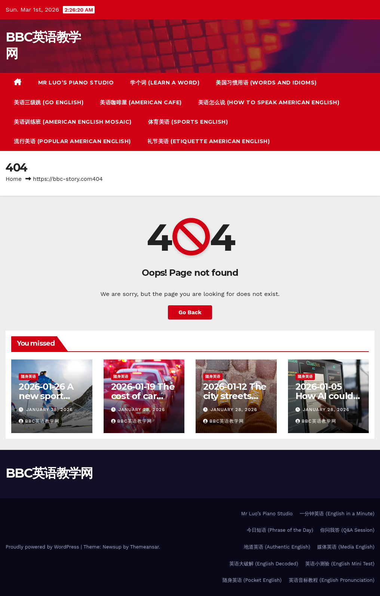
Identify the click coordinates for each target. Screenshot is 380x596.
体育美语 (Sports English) (188, 121)
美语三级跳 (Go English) (48, 102)
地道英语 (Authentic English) (277, 547)
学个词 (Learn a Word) (164, 82)
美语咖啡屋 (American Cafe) (141, 102)
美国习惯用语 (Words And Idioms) (266, 82)
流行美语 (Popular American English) (72, 141)
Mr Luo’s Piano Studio (76, 82)
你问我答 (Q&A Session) (347, 530)
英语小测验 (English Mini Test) (339, 563)
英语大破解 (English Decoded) (263, 563)
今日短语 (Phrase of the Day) (280, 530)
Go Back (190, 312)
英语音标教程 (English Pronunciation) (331, 580)
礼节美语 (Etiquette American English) (208, 141)
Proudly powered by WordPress (43, 547)
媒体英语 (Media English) (345, 547)
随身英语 (28, 376)
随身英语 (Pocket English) (252, 580)
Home (14, 179)
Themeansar (144, 547)
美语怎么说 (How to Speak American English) (269, 102)
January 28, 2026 (49, 409)
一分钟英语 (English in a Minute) (337, 513)
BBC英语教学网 (39, 421)
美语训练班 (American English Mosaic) (73, 121)
